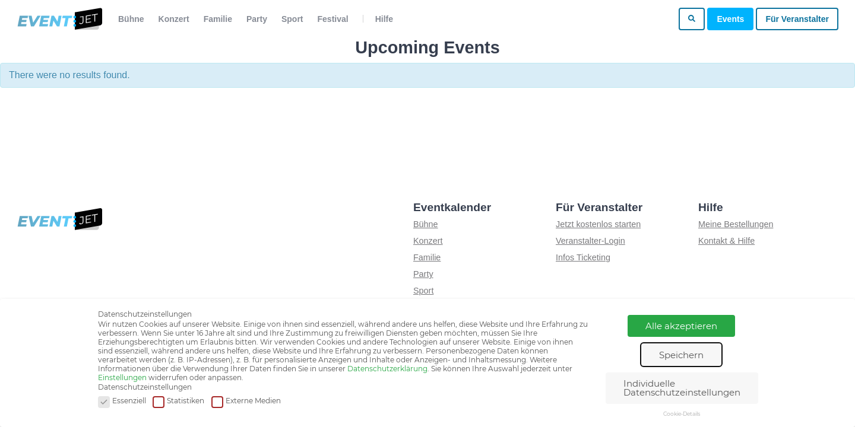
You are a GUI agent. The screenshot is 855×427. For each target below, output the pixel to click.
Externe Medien (246, 401)
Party (256, 19)
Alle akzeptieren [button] (681, 326)
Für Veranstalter (797, 19)
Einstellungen (122, 377)
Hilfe (384, 19)
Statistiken (178, 401)
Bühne (131, 19)
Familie (218, 19)
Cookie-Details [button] (681, 413)
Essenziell (122, 401)
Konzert (174, 19)
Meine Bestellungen (735, 224)
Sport (292, 19)
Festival (333, 19)
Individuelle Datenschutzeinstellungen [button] (681, 388)
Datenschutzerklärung (387, 368)
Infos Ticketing (583, 257)
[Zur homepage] (59, 19)
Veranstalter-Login (590, 241)
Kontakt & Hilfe (726, 241)
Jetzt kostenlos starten (598, 224)
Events (730, 19)
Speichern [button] (681, 355)
